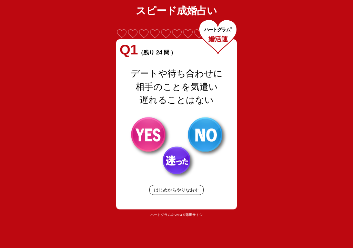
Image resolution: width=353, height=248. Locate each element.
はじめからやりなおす (176, 190)
